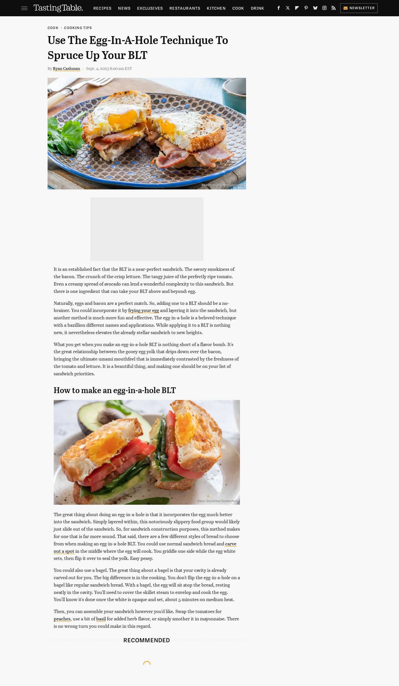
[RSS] (333, 9)
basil (101, 618)
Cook (238, 8)
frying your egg (143, 310)
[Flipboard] (297, 9)
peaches (62, 618)
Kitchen (216, 8)
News (124, 8)
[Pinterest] (306, 9)
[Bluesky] (315, 9)
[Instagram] (324, 9)
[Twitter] (287, 9)
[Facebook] (278, 9)
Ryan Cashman (66, 68)
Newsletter (359, 7)
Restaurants (184, 8)
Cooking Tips (78, 27)
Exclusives (150, 8)
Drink (257, 8)
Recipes (102, 8)
